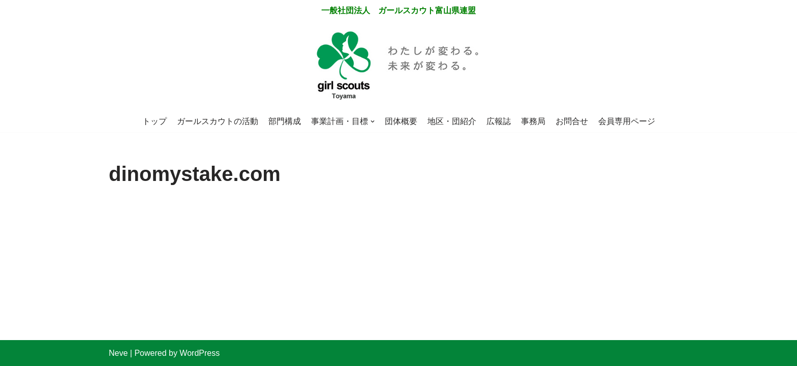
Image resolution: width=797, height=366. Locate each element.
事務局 (533, 121)
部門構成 (284, 121)
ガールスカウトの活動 (217, 121)
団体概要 (401, 121)
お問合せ (572, 121)
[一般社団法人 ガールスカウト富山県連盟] (398, 66)
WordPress (199, 353)
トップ (154, 121)
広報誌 (498, 121)
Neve (118, 353)
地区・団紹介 (451, 121)
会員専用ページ (626, 121)
